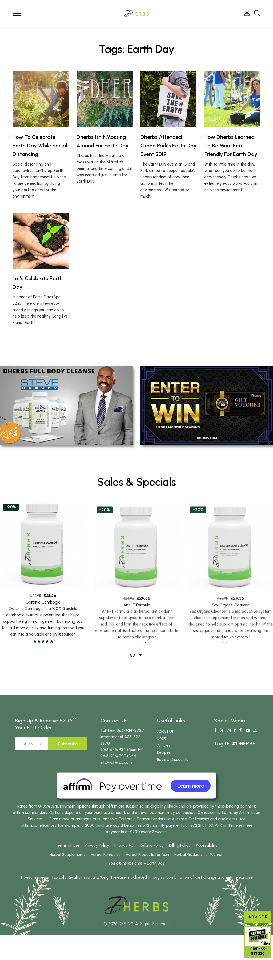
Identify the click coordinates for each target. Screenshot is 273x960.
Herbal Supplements (68, 855)
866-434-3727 (130, 731)
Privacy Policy (97, 846)
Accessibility (207, 846)
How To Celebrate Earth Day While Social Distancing (40, 145)
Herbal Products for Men (147, 855)
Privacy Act (124, 846)
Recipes (164, 753)
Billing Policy (179, 846)
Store (162, 739)
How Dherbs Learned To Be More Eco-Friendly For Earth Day (230, 145)
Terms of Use (67, 846)
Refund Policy (152, 846)
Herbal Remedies (106, 855)
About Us (165, 732)
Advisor (257, 916)
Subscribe (68, 744)
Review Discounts (172, 760)
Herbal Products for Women (198, 855)
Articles (163, 746)
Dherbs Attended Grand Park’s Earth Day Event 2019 (168, 145)
